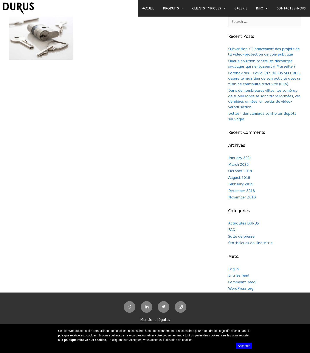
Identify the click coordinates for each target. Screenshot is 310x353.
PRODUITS (175, 8)
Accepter (244, 346)
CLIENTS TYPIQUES (211, 8)
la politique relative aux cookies (83, 340)
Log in (233, 269)
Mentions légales (155, 319)
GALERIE (240, 8)
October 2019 (240, 171)
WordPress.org (240, 288)
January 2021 (240, 158)
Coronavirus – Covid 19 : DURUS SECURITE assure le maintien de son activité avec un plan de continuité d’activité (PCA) (264, 78)
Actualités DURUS (243, 223)
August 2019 (239, 177)
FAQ (231, 230)
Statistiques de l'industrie (250, 243)
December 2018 (241, 191)
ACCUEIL (148, 8)
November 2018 (242, 197)
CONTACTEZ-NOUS (291, 8)
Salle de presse (241, 236)
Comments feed (242, 282)
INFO (264, 8)
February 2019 (240, 184)
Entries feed (238, 275)
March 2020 (238, 164)
